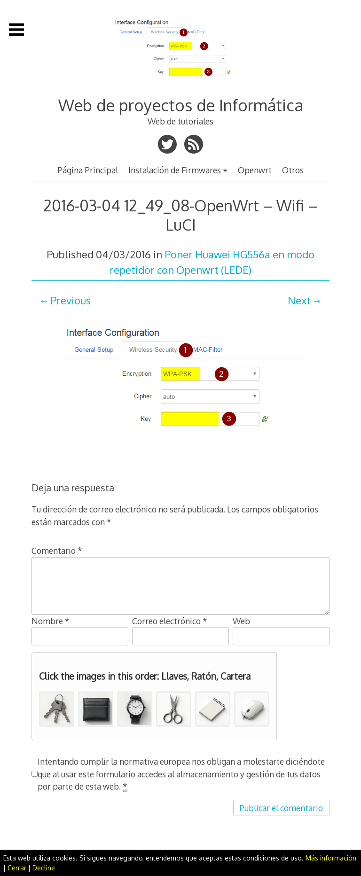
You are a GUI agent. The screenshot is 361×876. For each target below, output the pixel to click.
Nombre (50, 621)
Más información (331, 858)
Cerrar (17, 868)
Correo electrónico (169, 621)
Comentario (56, 550)
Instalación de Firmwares (174, 170)
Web (241, 621)
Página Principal (87, 170)
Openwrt (255, 170)
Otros (293, 170)
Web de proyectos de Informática (180, 105)
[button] (56, 709)
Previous (70, 300)
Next (299, 300)
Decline (43, 868)
